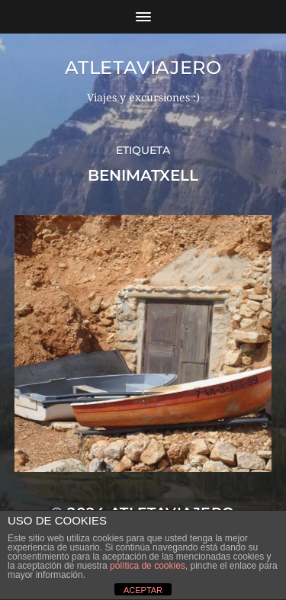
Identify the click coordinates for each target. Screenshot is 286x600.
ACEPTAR (143, 590)
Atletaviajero (143, 67)
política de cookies (147, 565)
